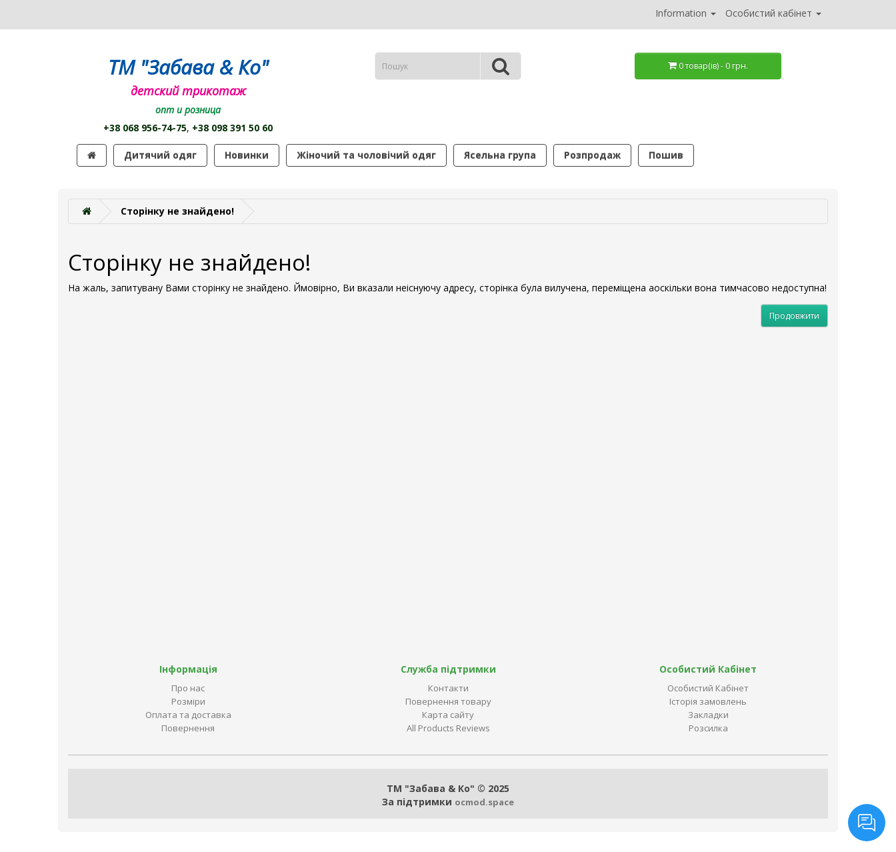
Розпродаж (592, 155)
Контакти (448, 688)
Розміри (188, 701)
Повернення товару (448, 701)
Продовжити (794, 315)
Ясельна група (500, 155)
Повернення (188, 728)
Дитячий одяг (160, 155)
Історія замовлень (708, 701)
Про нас (188, 688)
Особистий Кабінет (708, 688)
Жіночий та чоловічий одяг (366, 155)
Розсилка (708, 728)
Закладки (708, 715)
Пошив (666, 155)
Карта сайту (448, 715)
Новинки (247, 155)
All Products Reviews (448, 728)
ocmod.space (484, 802)
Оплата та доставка (188, 715)
